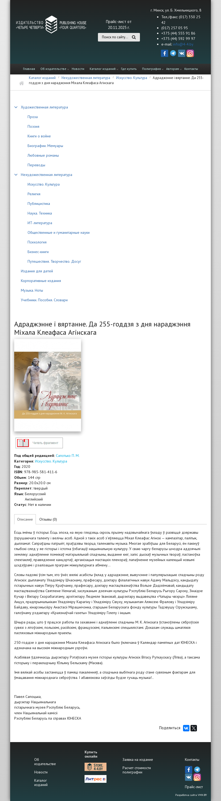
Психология (37, 242)
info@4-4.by (183, 44)
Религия (34, 193)
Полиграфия (151, 69)
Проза (33, 116)
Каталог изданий (103, 69)
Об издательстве (53, 69)
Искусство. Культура (131, 78)
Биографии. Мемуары (45, 145)
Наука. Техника (40, 213)
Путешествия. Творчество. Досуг (54, 261)
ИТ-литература (40, 222)
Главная (29, 69)
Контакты (191, 69)
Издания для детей (37, 271)
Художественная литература (44, 107)
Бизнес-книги (38, 251)
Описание (25, 519)
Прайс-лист (194, 786)
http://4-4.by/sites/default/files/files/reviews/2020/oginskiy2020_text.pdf (39, 443)
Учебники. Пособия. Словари (44, 300)
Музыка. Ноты (32, 290)
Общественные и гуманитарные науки (59, 232)
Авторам (172, 69)
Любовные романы (43, 155)
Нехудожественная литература (86, 78)
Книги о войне (39, 136)
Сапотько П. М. (67, 455)
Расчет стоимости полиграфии (137, 769)
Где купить (129, 69)
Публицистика (39, 203)
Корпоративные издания (41, 280)
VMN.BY (202, 795)
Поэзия (33, 126)
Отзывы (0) (48, 519)
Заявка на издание (138, 759)
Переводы (36, 165)
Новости (78, 69)
